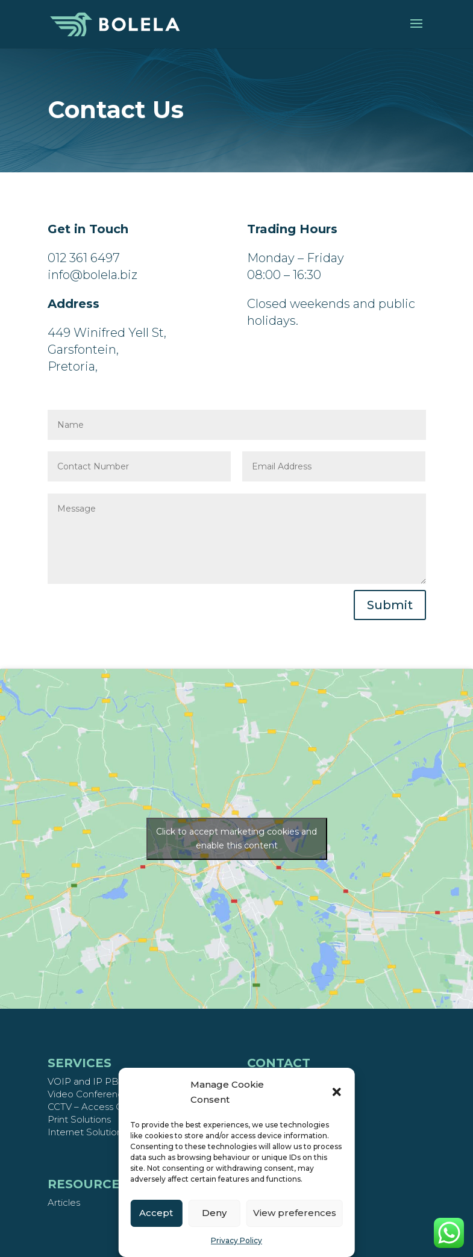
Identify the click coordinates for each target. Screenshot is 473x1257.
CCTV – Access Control (98, 1106)
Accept (156, 1212)
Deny (214, 1212)
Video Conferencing (92, 1094)
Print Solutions (79, 1119)
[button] (337, 1092)
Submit (390, 605)
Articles (64, 1202)
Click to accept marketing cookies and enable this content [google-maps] (236, 838)
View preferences (294, 1212)
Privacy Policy (236, 1240)
